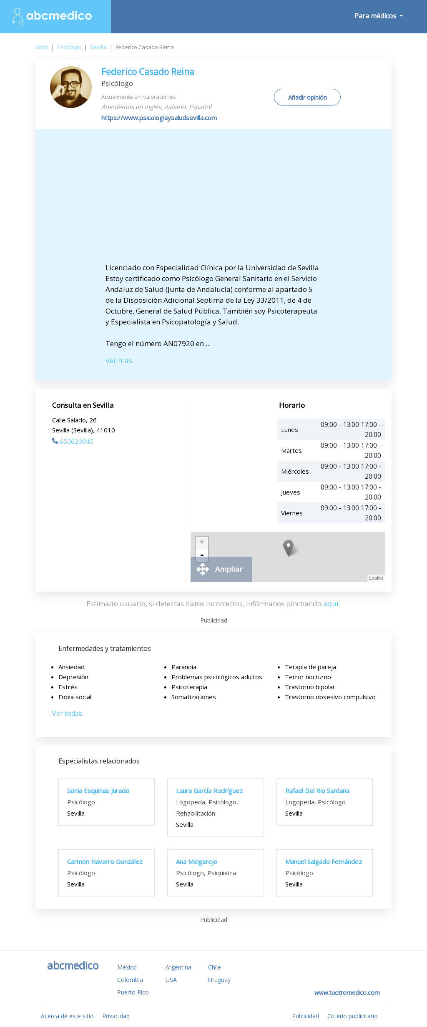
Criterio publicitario (352, 1016)
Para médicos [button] (376, 15)
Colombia (130, 980)
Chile (214, 967)
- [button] (202, 555)
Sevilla (98, 47)
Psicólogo (69, 47)
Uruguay (219, 980)
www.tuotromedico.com (347, 993)
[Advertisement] (213, 199)
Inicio (41, 47)
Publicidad (305, 1016)
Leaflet (376, 577)
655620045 (72, 441)
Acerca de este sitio (67, 1016)
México (127, 967)
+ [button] (202, 543)
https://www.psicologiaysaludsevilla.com (159, 117)
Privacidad (116, 1016)
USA (171, 980)
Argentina (178, 967)
